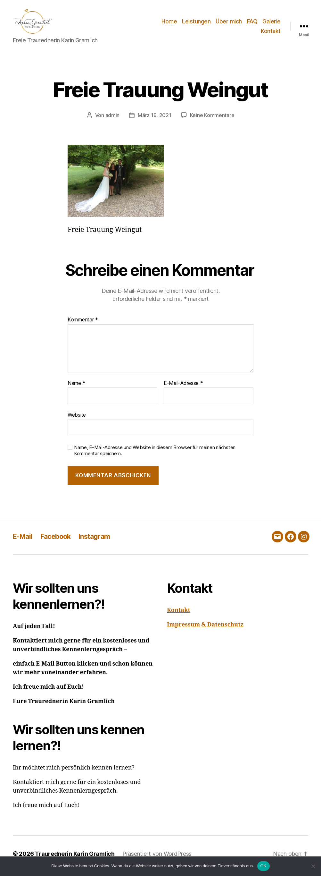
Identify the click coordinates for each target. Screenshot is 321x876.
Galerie (271, 23)
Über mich (229, 23)
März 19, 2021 (154, 119)
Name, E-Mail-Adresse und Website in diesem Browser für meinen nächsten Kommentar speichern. (154, 455)
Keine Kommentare (212, 119)
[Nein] (313, 866)
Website (77, 419)
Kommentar (83, 324)
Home (169, 23)
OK (263, 865)
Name (76, 387)
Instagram (94, 541)
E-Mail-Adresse (183, 387)
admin (112, 119)
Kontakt (271, 33)
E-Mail (23, 541)
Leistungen (196, 23)
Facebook (55, 541)
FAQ (252, 23)
